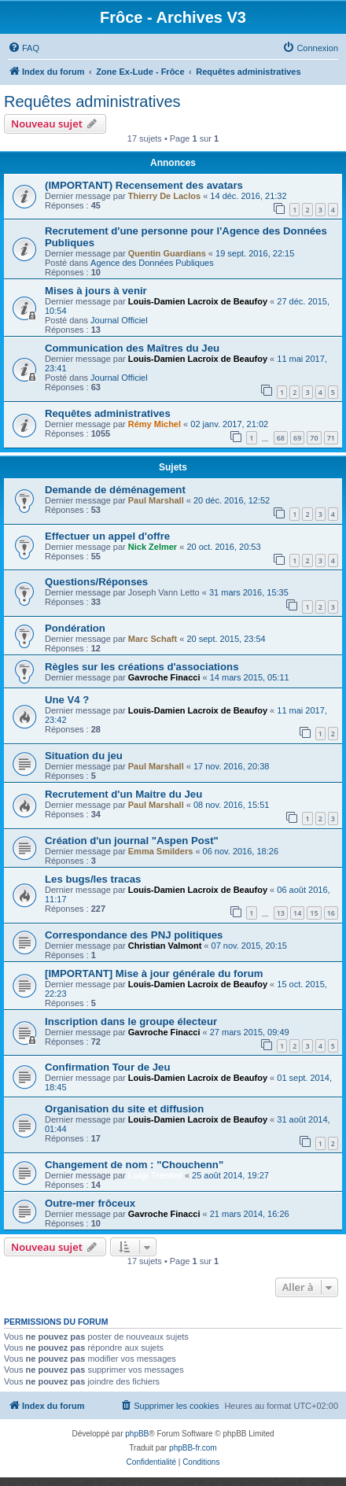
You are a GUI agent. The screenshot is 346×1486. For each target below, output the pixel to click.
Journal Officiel (119, 320)
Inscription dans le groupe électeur (131, 1021)
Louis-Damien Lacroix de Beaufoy (197, 301)
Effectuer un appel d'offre (107, 536)
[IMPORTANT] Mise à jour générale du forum (154, 973)
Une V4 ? (67, 700)
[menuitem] (23, 48)
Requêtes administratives (92, 101)
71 (331, 438)
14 (297, 913)
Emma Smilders (160, 851)
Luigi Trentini (155, 1175)
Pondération (75, 628)
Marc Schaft (152, 638)
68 (281, 438)
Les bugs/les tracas (93, 879)
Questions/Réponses (96, 582)
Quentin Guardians (167, 253)
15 (314, 913)
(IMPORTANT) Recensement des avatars (144, 185)
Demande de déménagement (115, 490)
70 (314, 438)
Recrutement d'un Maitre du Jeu (123, 794)
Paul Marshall (156, 500)
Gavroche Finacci (164, 677)
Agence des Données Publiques (152, 262)
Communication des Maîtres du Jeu (132, 348)
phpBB (137, 1433)
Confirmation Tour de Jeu (107, 1067)
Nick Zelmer (152, 546)
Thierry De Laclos (164, 196)
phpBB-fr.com (193, 1448)
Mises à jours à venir (96, 291)
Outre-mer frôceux (90, 1203)
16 (331, 913)
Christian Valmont (165, 945)
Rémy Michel (154, 424)
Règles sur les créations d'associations (141, 667)
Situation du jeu (84, 755)
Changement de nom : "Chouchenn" (134, 1165)
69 (297, 438)
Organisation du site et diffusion (124, 1109)
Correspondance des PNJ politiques (134, 935)
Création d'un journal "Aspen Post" (132, 840)
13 (281, 913)
